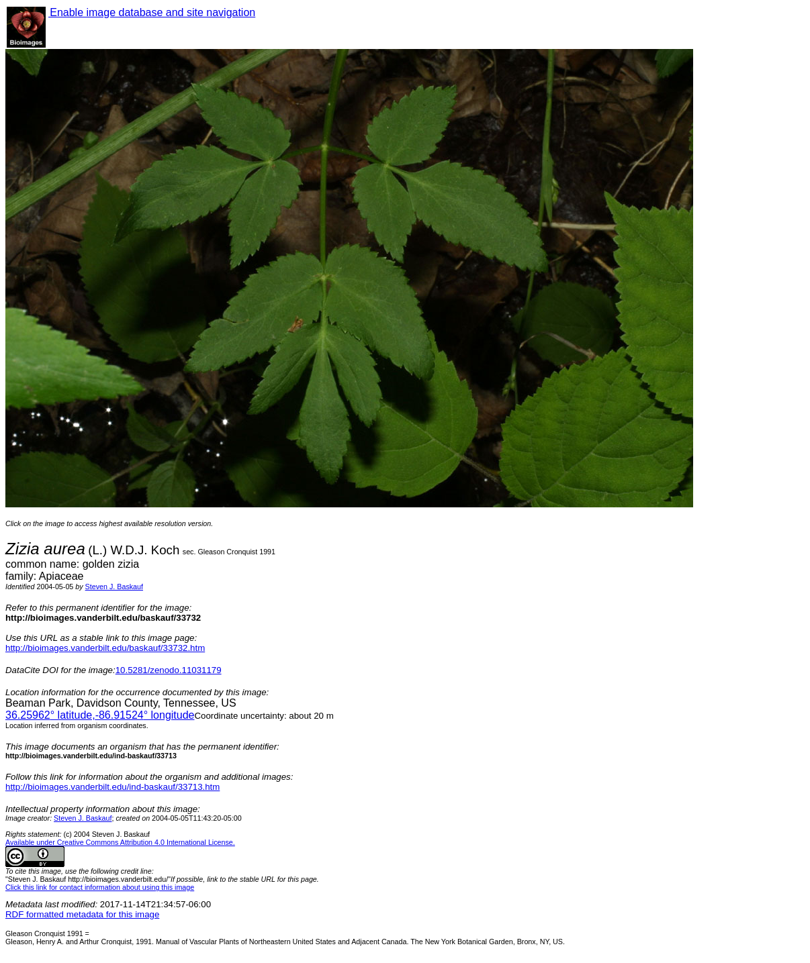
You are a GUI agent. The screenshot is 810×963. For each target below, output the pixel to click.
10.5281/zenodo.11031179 (169, 670)
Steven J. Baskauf (114, 586)
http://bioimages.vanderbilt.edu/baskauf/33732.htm (105, 648)
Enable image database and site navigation (151, 12)
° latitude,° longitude (99, 715)
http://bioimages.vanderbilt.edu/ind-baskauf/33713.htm (112, 787)
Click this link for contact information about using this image (99, 887)
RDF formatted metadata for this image (82, 914)
